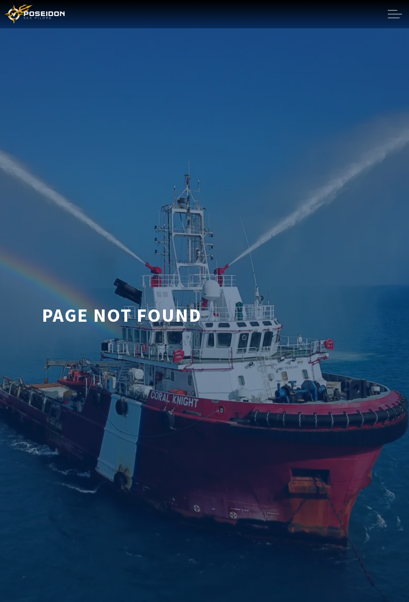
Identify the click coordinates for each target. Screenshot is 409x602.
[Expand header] (395, 14)
